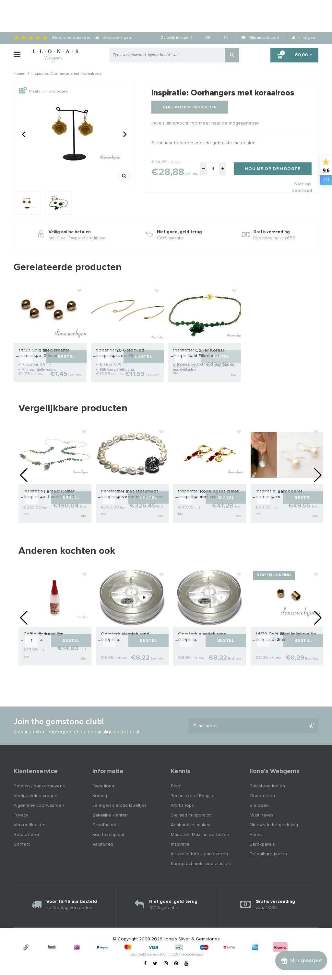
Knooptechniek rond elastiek (201, 863)
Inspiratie (180, 844)
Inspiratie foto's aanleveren (199, 854)
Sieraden (259, 805)
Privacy (21, 815)
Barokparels (262, 844)
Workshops (182, 805)
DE (207, 38)
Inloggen (303, 38)
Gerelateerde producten (190, 107)
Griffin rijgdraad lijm (43, 634)
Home (19, 74)
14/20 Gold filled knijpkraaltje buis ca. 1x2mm (285, 637)
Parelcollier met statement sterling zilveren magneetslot (132, 494)
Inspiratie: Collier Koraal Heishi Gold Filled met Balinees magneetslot (198, 353)
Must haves (261, 815)
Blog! (176, 786)
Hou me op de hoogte (272, 169)
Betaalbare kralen (268, 854)
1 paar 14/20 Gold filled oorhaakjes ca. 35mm (120, 353)
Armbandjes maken (191, 825)
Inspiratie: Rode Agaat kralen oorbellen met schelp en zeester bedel (209, 494)
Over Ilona (103, 786)
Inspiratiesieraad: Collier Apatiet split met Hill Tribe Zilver (50, 494)
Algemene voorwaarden (39, 805)
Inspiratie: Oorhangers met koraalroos (66, 74)
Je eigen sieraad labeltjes (119, 805)
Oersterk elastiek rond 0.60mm (202, 637)
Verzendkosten (29, 825)
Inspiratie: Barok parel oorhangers (278, 494)
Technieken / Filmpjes (193, 796)
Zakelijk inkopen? (176, 38)
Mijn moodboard (260, 38)
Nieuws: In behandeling (274, 825)
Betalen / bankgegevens (39, 786)
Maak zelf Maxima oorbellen (200, 834)
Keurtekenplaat (108, 834)
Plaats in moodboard (43, 91)
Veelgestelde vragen (35, 796)
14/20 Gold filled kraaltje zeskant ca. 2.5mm (44, 353)
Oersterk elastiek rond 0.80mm (125, 637)
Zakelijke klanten (110, 815)
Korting (99, 796)
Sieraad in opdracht (191, 815)
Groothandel (105, 825)
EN (226, 38)
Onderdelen (262, 796)
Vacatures (102, 844)
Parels (256, 834)
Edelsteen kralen (267, 786)
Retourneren (27, 834)
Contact (22, 844)
